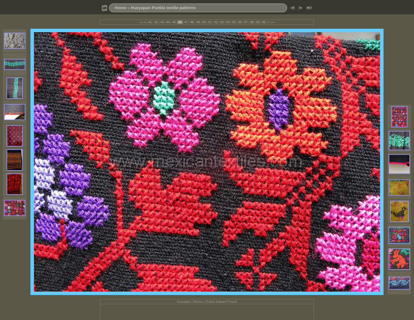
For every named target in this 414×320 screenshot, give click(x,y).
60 (264, 22)
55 (234, 22)
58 (251, 22)
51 (209, 22)
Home (120, 7)
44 (168, 22)
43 (162, 22)
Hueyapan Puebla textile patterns (163, 7)
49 (198, 22)
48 (192, 22)
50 (204, 22)
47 (186, 22)
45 (174, 22)
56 (240, 22)
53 (222, 22)
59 (257, 22)
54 (228, 22)
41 (150, 22)
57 (245, 22)
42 (156, 22)
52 (215, 22)
